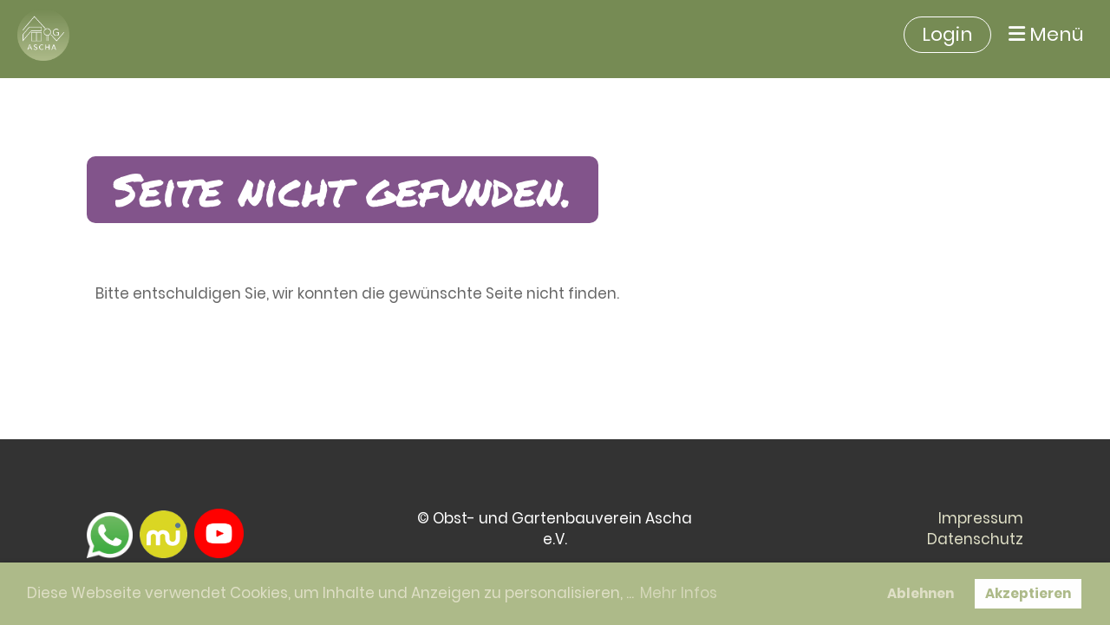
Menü (1046, 35)
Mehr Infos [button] (678, 592)
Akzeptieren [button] (1028, 593)
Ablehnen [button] (920, 593)
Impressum (980, 518)
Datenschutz (975, 539)
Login (947, 34)
